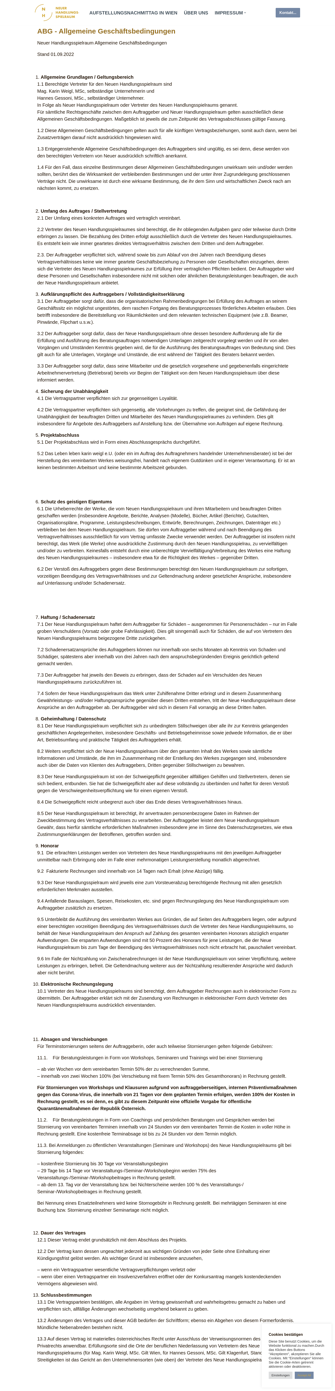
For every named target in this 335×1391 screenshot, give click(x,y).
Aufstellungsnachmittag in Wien (133, 12)
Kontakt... (287, 13)
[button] (245, 13)
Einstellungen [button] (280, 1375)
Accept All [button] (304, 1375)
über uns (196, 12)
